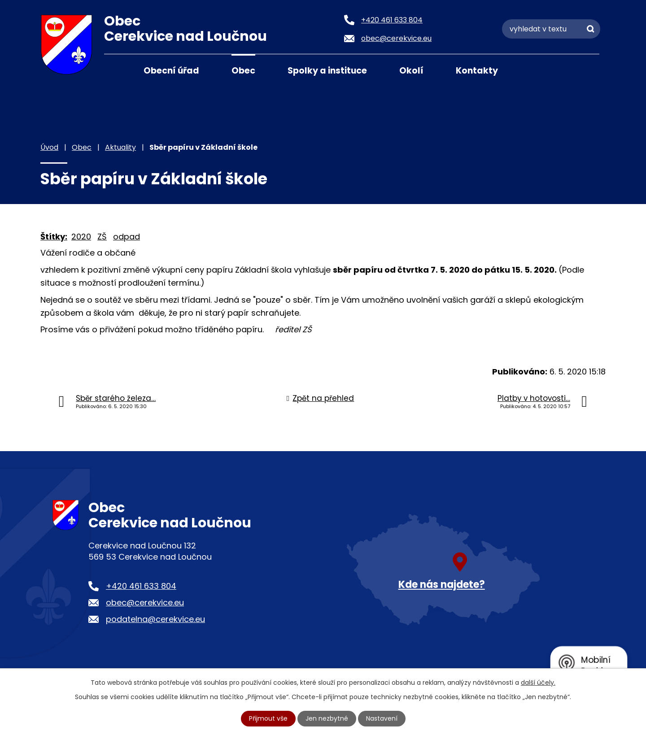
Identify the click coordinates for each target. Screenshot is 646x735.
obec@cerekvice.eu (145, 602)
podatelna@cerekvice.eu (155, 619)
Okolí (411, 71)
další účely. (538, 682)
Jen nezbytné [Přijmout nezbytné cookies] (327, 718)
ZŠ (102, 236)
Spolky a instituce (327, 71)
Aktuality (120, 147)
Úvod (115, 70)
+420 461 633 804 (141, 585)
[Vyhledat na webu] (551, 29)
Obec (243, 71)
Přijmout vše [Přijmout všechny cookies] (268, 718)
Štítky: (53, 236)
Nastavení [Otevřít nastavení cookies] (381, 718)
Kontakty (477, 71)
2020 (81, 236)
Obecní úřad (171, 71)
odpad (126, 236)
